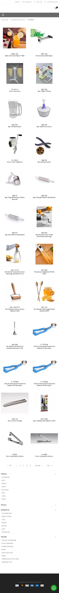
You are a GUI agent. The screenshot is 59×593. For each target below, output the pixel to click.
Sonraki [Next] (39, 466)
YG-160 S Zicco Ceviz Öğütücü (14, 161)
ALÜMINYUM (6, 532)
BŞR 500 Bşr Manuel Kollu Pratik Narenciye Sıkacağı (44, 235)
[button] (56, 8)
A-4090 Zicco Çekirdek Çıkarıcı (44, 455)
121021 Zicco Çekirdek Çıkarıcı (15, 455)
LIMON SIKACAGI (7, 553)
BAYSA (4, 499)
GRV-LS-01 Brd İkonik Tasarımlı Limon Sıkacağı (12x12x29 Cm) (15, 272)
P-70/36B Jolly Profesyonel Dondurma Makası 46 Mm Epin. (15, 383)
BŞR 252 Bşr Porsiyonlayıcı (14, 126)
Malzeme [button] (5, 510)
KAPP (3, 493)
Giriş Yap (38, 2)
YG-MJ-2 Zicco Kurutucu (14, 90)
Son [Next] (49, 466)
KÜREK (4, 556)
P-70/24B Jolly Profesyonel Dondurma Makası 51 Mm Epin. (44, 346)
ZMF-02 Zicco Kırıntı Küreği (15, 420)
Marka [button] (4, 474)
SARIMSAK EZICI (7, 562)
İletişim (17, 2)
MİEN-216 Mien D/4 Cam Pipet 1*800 (14, 55)
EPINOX (4, 484)
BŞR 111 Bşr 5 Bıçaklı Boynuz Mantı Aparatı (15, 197)
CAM (3, 520)
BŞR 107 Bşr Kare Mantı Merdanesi (14, 234)
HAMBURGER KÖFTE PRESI (10, 559)
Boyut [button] (3, 505)
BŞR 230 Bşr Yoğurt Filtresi (44, 90)
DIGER (4, 487)
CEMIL (4, 496)
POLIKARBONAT (7, 513)
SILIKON (4, 526)
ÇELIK (3, 529)
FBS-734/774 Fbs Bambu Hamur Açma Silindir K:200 (14, 309)
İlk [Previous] (9, 466)
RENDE (4, 550)
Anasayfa (4, 20)
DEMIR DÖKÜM (6, 516)
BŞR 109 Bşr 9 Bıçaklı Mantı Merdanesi (44, 197)
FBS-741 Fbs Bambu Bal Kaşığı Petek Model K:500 (44, 309)
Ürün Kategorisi (27, 2)
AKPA (3, 480)
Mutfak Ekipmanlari (18, 20)
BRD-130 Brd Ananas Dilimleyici (44, 55)
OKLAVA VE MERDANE (9, 540)
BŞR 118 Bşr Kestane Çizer (44, 161)
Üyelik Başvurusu (51, 2)
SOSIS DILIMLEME (7, 543)
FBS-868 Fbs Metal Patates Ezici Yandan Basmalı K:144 (14, 346)
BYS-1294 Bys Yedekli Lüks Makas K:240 (44, 420)
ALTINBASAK (6, 477)
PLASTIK (4, 523)
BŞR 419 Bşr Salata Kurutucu (44, 126)
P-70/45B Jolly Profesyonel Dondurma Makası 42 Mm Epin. (44, 383)
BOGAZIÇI (5, 490)
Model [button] (4, 537)
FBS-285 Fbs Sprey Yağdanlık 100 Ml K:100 (44, 272)
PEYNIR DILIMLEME (7, 546)
